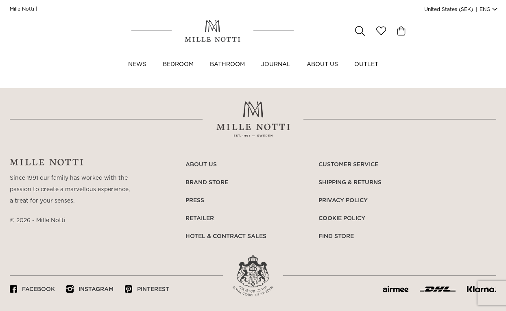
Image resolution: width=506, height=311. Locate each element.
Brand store (206, 182)
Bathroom (227, 72)
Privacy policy (343, 200)
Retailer (199, 218)
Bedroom (178, 72)
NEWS (137, 72)
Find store (336, 236)
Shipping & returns (350, 182)
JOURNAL (275, 72)
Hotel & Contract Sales (225, 236)
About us (322, 72)
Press (194, 200)
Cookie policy (341, 218)
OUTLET (366, 72)
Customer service (348, 165)
